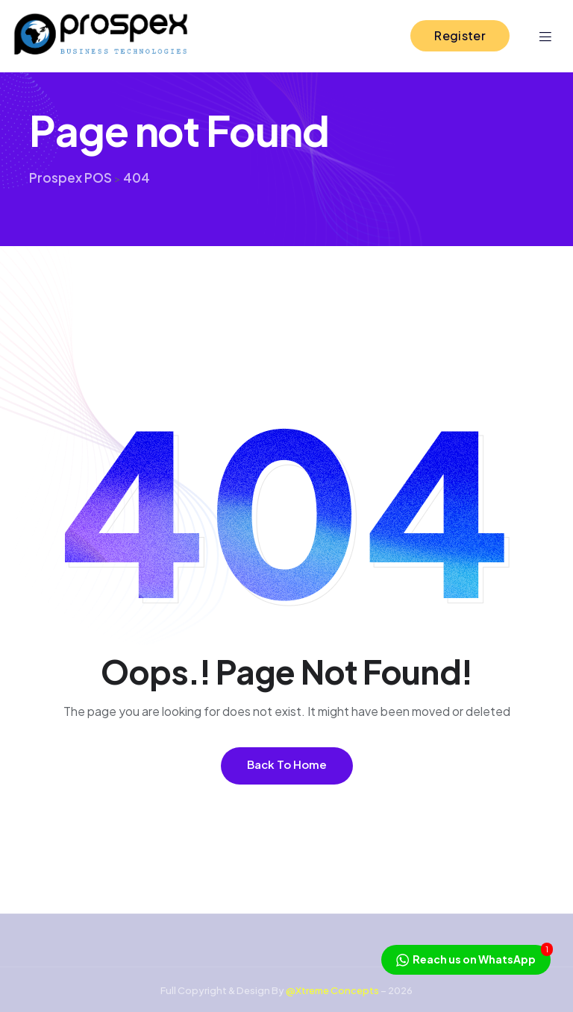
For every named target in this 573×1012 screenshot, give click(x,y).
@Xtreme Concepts (332, 990)
